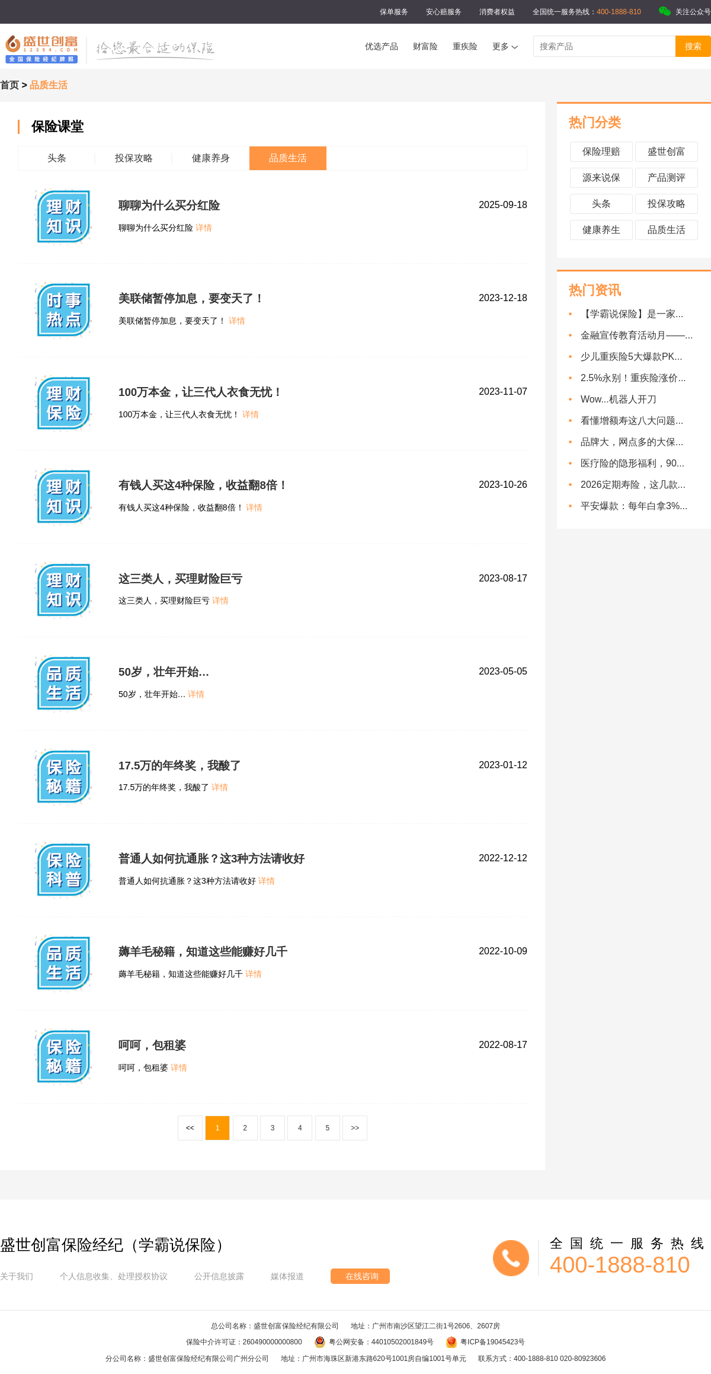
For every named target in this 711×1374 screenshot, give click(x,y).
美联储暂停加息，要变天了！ (191, 298)
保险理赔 (601, 151)
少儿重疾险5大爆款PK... (632, 357)
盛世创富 (667, 151)
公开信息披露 (219, 1276)
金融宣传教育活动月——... (637, 335)
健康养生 (601, 230)
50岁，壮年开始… (164, 672)
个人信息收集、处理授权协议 (114, 1276)
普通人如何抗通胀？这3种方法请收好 (211, 858)
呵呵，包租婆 (152, 1045)
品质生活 (667, 230)
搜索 (693, 46)
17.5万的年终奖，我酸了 (179, 765)
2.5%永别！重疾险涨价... (633, 378)
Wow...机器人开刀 (618, 399)
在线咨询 (362, 1276)
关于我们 (16, 1276)
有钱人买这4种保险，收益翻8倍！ (203, 485)
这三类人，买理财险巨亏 (180, 579)
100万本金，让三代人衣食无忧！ (200, 392)
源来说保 (601, 177)
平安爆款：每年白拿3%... (634, 506)
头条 (601, 204)
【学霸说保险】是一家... (632, 314)
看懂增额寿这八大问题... (632, 421)
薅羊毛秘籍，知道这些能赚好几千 (202, 951)
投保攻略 (667, 204)
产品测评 (667, 177)
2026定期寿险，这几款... (633, 485)
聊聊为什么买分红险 (169, 205)
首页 (9, 85)
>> (355, 1128)
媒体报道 (287, 1276)
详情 (204, 227)
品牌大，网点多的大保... (632, 442)
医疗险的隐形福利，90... (632, 463)
